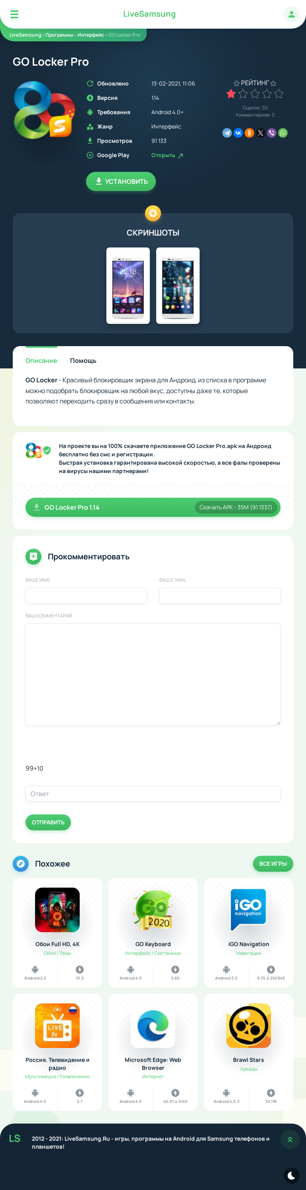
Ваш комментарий (49, 616)
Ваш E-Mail (172, 580)
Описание (41, 360)
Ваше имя (38, 580)
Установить (121, 181)
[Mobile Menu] (14, 14)
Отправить (48, 822)
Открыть (167, 155)
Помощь (83, 360)
